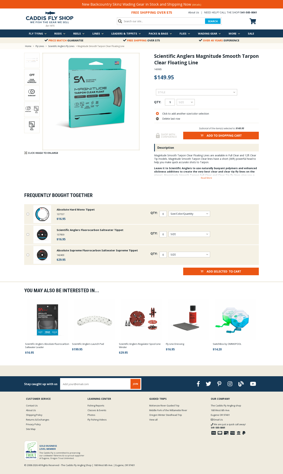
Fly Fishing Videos (97, 419)
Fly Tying (38, 33)
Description (165, 148)
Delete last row (171, 118)
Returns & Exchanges (37, 419)
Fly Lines (40, 46)
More (234, 33)
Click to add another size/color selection (185, 113)
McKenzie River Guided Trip (164, 405)
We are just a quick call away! (228, 426)
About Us (193, 12)
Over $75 (141, 40)
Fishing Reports (96, 405)
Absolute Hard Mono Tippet (76, 209)
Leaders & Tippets (126, 33)
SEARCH (213, 21)
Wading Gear (209, 33)
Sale (251, 33)
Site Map (31, 429)
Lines (98, 33)
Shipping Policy (34, 415)
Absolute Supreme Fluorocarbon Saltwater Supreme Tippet (97, 250)
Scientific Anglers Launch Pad (88, 344)
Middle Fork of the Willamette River (168, 410)
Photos (91, 415)
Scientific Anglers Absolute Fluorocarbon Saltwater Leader (47, 345)
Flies (185, 33)
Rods (59, 33)
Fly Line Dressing (175, 344)
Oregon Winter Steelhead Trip (165, 415)
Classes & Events (97, 410)
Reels (78, 33)
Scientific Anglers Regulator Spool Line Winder (140, 345)
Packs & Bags (160, 33)
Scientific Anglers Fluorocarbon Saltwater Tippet (90, 230)
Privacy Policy (33, 424)
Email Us (217, 419)
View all (153, 419)
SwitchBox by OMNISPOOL (227, 344)
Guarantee (64, 40)
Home (28, 46)
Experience (219, 40)
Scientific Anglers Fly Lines (61, 46)
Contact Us (32, 405)
